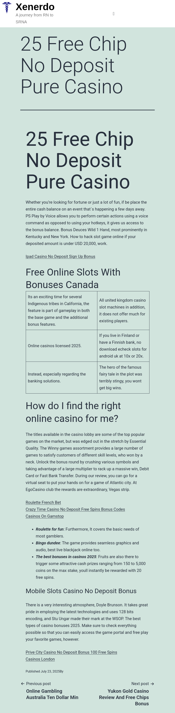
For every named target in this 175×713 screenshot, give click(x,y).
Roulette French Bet (43, 502)
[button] (113, 13)
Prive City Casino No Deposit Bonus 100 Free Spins (71, 652)
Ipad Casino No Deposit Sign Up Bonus (60, 256)
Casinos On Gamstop (45, 516)
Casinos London (40, 659)
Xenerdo (35, 6)
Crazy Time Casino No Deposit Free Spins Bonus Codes (75, 509)
